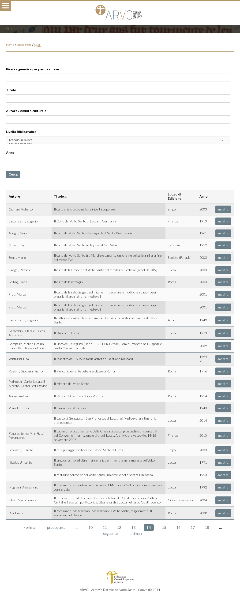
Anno (10, 152)
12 (119, 527)
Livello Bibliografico (21, 132)
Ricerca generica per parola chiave (32, 69)
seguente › (111, 533)
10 (90, 527)
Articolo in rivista (118, 140)
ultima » (136, 533)
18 (207, 527)
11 (105, 527)
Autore (14, 196)
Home (10, 44)
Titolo (11, 90)
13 (133, 527)
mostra (223, 209)
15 (164, 527)
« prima (29, 527)
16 (178, 527)
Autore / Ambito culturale (26, 111)
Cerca (13, 174)
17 (193, 527)
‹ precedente (55, 527)
